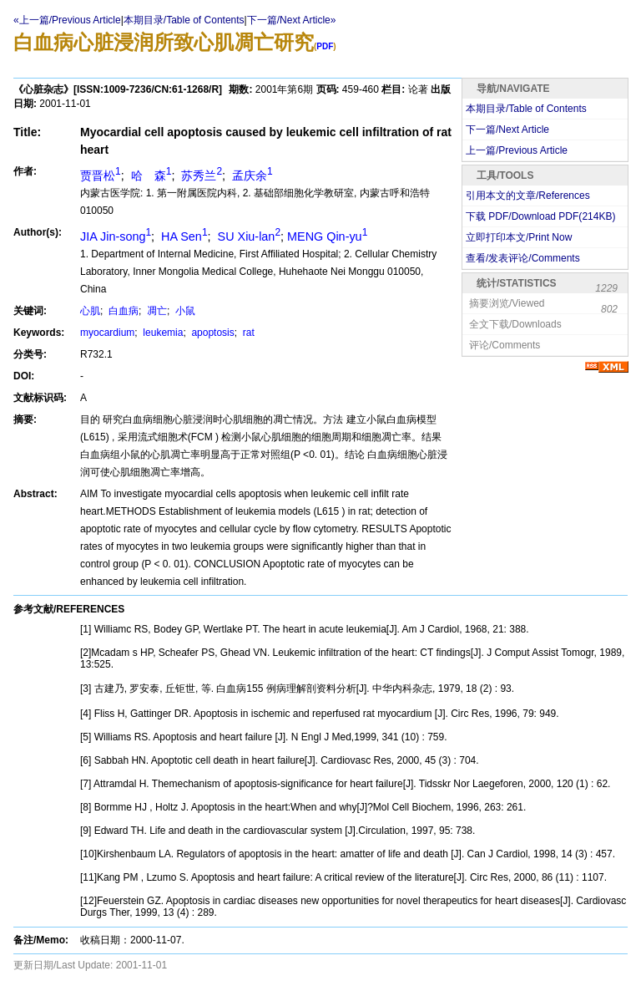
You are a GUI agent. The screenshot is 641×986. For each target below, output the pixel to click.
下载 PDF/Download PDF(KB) (540, 216)
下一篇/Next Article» (291, 20)
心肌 (90, 311)
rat (247, 332)
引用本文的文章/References (528, 195)
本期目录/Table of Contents (184, 20)
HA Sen (183, 236)
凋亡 (155, 311)
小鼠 (184, 311)
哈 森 (150, 175)
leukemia (161, 332)
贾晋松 (100, 175)
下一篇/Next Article (507, 129)
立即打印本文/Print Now (519, 237)
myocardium (107, 332)
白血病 (122, 311)
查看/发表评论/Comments (523, 258)
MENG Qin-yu (327, 236)
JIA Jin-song (115, 236)
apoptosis (212, 332)
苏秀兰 (200, 175)
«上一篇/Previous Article (67, 20)
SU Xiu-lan (247, 236)
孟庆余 (251, 175)
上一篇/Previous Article (517, 150)
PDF (324, 46)
